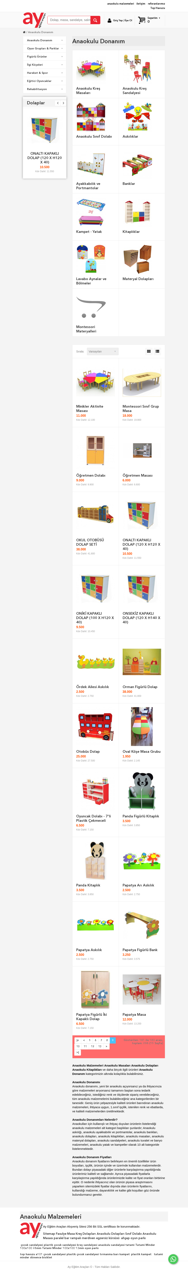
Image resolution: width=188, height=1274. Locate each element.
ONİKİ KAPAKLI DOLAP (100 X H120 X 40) (95, 617)
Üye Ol (128, 20)
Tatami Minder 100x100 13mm (63, 1248)
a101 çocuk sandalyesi (51, 1254)
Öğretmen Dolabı (90, 475)
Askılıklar (130, 136)
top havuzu (27, 1254)
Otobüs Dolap (88, 751)
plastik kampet (141, 1254)
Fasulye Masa (65, 1234)
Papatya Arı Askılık (138, 885)
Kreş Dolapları (86, 1234)
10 (78, 1046)
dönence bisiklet (41, 1257)
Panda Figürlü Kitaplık (141, 816)
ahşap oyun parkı (133, 1238)
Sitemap (49, 1234)
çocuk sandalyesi (32, 1244)
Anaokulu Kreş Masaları (88, 90)
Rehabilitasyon (45, 89)
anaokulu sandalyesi (111, 1244)
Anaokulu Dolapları (110, 1234)
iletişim (140, 3)
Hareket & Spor (45, 72)
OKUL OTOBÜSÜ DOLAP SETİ (90, 542)
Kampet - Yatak (89, 231)
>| (77, 1052)
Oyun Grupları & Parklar (45, 48)
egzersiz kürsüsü (107, 1238)
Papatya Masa (134, 1014)
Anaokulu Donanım (40, 32)
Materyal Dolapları (138, 279)
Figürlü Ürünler (45, 56)
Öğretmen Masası (138, 475)
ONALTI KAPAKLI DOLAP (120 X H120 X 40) (44, 157)
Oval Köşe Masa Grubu (142, 751)
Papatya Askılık (89, 950)
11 (85, 1046)
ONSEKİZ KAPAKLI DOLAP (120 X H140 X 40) (141, 617)
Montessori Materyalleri (86, 329)
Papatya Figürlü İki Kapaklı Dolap (91, 1016)
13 (100, 1046)
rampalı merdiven (82, 1238)
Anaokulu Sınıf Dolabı (94, 136)
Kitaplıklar (131, 231)
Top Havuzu (157, 8)
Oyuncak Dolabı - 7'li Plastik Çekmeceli (93, 818)
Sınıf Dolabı (133, 1234)
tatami (129, 1244)
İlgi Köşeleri (45, 64)
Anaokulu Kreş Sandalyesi (135, 90)
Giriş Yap (118, 20)
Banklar (129, 183)
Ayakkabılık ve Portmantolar (88, 185)
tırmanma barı (109, 1254)
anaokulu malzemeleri (120, 3)
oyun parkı (92, 1248)
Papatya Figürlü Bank (140, 950)
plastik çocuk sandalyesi (60, 1244)
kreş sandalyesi (87, 1244)
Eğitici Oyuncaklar (45, 81)
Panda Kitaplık (88, 885)
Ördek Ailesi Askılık (92, 687)
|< (78, 1040)
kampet (124, 1254)
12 (92, 1046)
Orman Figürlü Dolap (140, 687)
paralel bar (61, 1238)
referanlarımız (156, 3)
